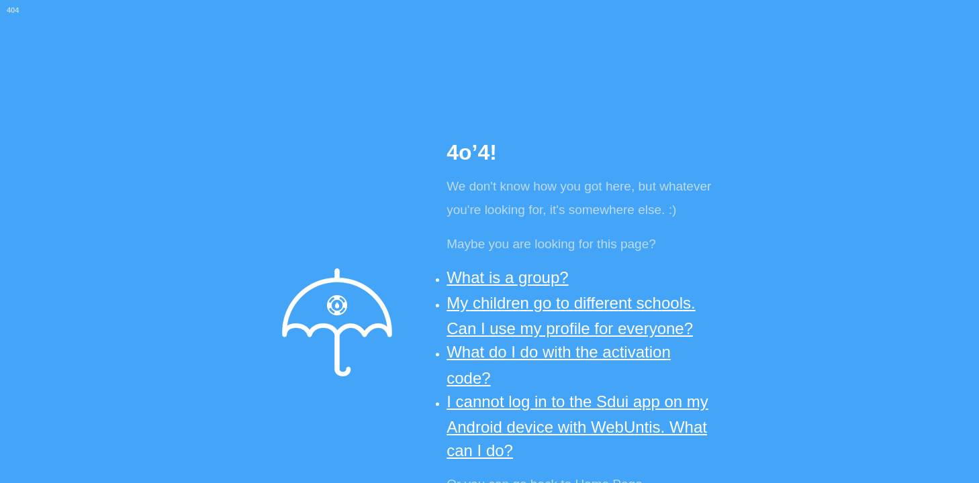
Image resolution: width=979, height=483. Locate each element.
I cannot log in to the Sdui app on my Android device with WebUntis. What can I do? (577, 426)
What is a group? (507, 277)
